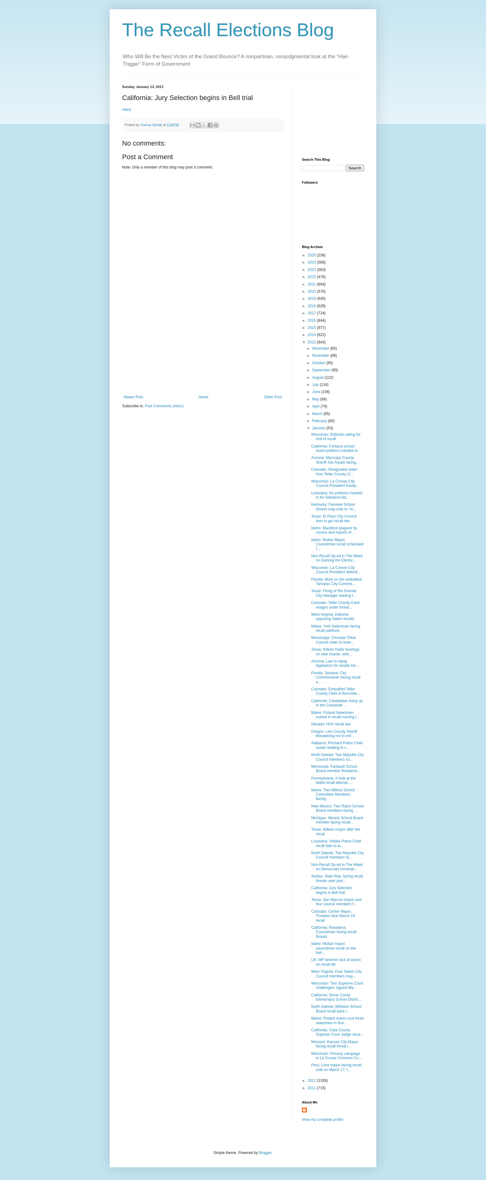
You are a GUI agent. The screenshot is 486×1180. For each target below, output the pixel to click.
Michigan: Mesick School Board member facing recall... (337, 820)
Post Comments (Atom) (164, 406)
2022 (312, 277)
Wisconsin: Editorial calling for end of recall (335, 436)
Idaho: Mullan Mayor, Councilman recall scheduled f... (337, 544)
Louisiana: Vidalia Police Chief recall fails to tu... (336, 843)
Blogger (265, 1153)
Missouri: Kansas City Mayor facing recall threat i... (334, 1044)
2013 (312, 342)
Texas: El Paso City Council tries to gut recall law (334, 518)
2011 (312, 1088)
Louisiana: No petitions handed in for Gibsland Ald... (336, 495)
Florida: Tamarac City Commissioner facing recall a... (335, 677)
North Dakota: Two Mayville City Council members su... (337, 757)
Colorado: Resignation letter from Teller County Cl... (334, 471)
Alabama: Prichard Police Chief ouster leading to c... (337, 745)
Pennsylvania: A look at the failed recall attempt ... (333, 780)
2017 (312, 313)
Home (204, 397)
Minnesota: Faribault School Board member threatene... (335, 768)
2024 (312, 262)
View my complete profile (322, 1119)
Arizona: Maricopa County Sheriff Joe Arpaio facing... (335, 460)
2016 (312, 320)
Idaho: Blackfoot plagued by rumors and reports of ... (334, 530)
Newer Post (133, 397)
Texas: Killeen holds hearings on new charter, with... (335, 651)
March (318, 414)
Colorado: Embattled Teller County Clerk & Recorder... (335, 691)
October (319, 363)
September (321, 370)
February (320, 421)
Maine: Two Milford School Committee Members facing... (333, 794)
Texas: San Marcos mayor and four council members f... (336, 902)
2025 (312, 255)
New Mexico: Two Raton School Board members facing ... (337, 808)
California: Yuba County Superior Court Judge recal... (337, 1032)
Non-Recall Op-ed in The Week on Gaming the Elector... (337, 558)
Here (126, 109)
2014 (312, 335)
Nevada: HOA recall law (331, 724)
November (321, 355)
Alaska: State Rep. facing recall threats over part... (337, 878)
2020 (312, 291)
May (316, 399)
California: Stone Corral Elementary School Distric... (336, 997)
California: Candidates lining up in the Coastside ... (337, 703)
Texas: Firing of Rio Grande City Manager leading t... (333, 593)
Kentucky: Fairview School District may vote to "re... (333, 506)
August (318, 377)
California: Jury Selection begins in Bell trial (331, 890)
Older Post (273, 397)
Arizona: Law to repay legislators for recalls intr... (335, 663)
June (316, 392)
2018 (312, 306)
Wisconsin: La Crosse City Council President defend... (335, 570)
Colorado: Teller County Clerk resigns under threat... (335, 605)
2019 (312, 298)
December (321, 348)
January (319, 428)
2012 (312, 1080)
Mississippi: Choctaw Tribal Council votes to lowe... (333, 640)
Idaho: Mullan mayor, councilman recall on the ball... (333, 948)
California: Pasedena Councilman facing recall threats (333, 932)
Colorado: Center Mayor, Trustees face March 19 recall (333, 916)
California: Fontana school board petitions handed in (334, 448)
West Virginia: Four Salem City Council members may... (336, 973)
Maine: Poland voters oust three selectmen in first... (337, 1020)
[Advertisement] (202, 348)
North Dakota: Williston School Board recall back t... (336, 1008)
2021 (312, 284)
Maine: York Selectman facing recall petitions (335, 628)
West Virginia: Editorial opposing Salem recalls (332, 616)
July (316, 384)
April (316, 406)
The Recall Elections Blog (228, 30)
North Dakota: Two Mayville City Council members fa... (337, 855)
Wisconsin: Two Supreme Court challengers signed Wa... (337, 985)
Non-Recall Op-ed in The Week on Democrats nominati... (337, 867)
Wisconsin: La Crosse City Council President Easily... (335, 483)
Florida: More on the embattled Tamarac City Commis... (336, 581)
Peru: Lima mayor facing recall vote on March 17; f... (336, 1067)
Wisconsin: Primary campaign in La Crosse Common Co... (336, 1055)
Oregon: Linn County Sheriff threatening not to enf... (334, 733)
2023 (312, 270)
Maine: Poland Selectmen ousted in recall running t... (335, 714)
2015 (312, 328)
